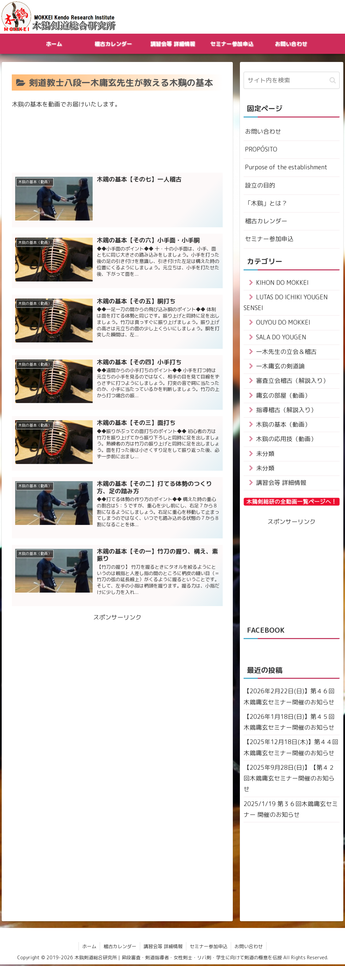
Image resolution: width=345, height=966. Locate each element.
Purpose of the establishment (286, 167)
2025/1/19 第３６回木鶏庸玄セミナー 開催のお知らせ (291, 810)
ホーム (89, 947)
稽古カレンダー (266, 221)
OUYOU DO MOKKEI (283, 323)
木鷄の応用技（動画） (286, 440)
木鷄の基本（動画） (283, 425)
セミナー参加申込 (269, 239)
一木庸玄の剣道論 (280, 367)
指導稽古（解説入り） (286, 410)
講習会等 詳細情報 (281, 483)
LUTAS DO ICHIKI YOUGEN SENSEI (286, 302)
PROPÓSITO (261, 149)
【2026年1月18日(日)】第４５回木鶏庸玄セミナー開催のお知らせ (289, 723)
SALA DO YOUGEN (281, 337)
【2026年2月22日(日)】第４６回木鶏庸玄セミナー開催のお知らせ (289, 697)
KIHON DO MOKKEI (282, 283)
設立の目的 (260, 185)
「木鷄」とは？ (266, 203)
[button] (333, 80)
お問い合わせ (263, 131)
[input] (292, 80)
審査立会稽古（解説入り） (292, 381)
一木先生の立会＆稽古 (286, 352)
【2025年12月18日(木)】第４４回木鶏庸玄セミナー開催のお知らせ (291, 748)
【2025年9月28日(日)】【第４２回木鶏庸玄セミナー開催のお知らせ (289, 780)
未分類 (265, 454)
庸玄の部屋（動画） (283, 396)
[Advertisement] (117, 145)
